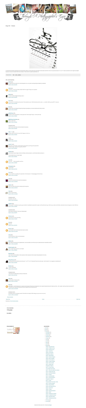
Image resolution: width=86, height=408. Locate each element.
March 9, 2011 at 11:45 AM (12, 281)
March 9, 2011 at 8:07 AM (12, 275)
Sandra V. (10, 144)
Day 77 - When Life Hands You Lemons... (53, 370)
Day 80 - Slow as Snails (50, 362)
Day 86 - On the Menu (49, 352)
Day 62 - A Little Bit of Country (51, 395)
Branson (10, 228)
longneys (10, 203)
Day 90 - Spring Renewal (50, 346)
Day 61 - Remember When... (50, 396)
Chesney (10, 151)
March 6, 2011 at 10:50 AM (12, 181)
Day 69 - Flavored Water (50, 384)
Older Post (78, 299)
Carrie (9, 172)
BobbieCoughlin (11, 247)
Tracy (9, 191)
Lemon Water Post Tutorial (50, 368)
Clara (9, 278)
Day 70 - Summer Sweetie (50, 383)
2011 (46, 330)
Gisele (9, 88)
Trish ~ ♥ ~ (10, 131)
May (47, 342)
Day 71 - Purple (48, 380)
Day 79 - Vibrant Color (49, 364)
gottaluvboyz (10, 113)
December (48, 332)
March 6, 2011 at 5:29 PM (12, 212)
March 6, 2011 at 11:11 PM (13, 231)
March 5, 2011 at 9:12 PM (12, 84)
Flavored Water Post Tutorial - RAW (52, 381)
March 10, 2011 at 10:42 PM (13, 288)
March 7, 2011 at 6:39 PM (12, 250)
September (48, 336)
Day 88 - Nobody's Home (50, 349)
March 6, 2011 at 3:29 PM (12, 206)
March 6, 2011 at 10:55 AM (12, 187)
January (47, 401)
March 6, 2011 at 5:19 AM (12, 122)
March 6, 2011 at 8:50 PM (12, 225)
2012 (46, 329)
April (47, 343)
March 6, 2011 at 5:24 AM (12, 128)
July (47, 339)
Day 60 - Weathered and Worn (51, 398)
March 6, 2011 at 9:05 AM (12, 156)
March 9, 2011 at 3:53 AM (12, 262)
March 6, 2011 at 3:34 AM (12, 109)
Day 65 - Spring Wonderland (50, 390)
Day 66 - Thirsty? (49, 389)
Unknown (10, 216)
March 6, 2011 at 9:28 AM (12, 162)
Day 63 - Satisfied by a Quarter (51, 393)
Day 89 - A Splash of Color (50, 348)
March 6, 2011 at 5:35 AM (12, 134)
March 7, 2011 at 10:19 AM (12, 237)
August (47, 338)
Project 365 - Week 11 (49, 365)
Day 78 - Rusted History (50, 367)
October (47, 335)
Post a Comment (10, 297)
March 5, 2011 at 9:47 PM (12, 103)
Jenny (9, 234)
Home (43, 299)
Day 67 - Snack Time (49, 387)
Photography (10, 166)
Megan (9, 94)
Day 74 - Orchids (48, 374)
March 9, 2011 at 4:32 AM (12, 268)
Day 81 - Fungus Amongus (50, 361)
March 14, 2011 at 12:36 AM (13, 294)
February (47, 399)
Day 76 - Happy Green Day (50, 371)
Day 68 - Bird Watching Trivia (51, 386)
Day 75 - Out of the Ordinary (50, 373)
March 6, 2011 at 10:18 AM (12, 175)
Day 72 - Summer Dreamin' (50, 377)
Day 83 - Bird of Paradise (50, 358)
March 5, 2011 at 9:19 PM (12, 91)
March (47, 345)
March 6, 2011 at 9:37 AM (12, 169)
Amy (9, 178)
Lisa (9, 222)
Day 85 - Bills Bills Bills (49, 355)
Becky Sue (10, 253)
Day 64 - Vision (48, 392)
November (48, 333)
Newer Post (8, 299)
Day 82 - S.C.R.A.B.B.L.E (50, 359)
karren (9, 100)
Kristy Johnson (11, 259)
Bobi (9, 284)
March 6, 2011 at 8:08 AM (12, 148)
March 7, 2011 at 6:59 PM (12, 256)
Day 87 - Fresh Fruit (49, 351)
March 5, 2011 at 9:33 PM (12, 97)
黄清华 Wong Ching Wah (12, 119)
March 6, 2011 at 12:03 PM (13, 200)
